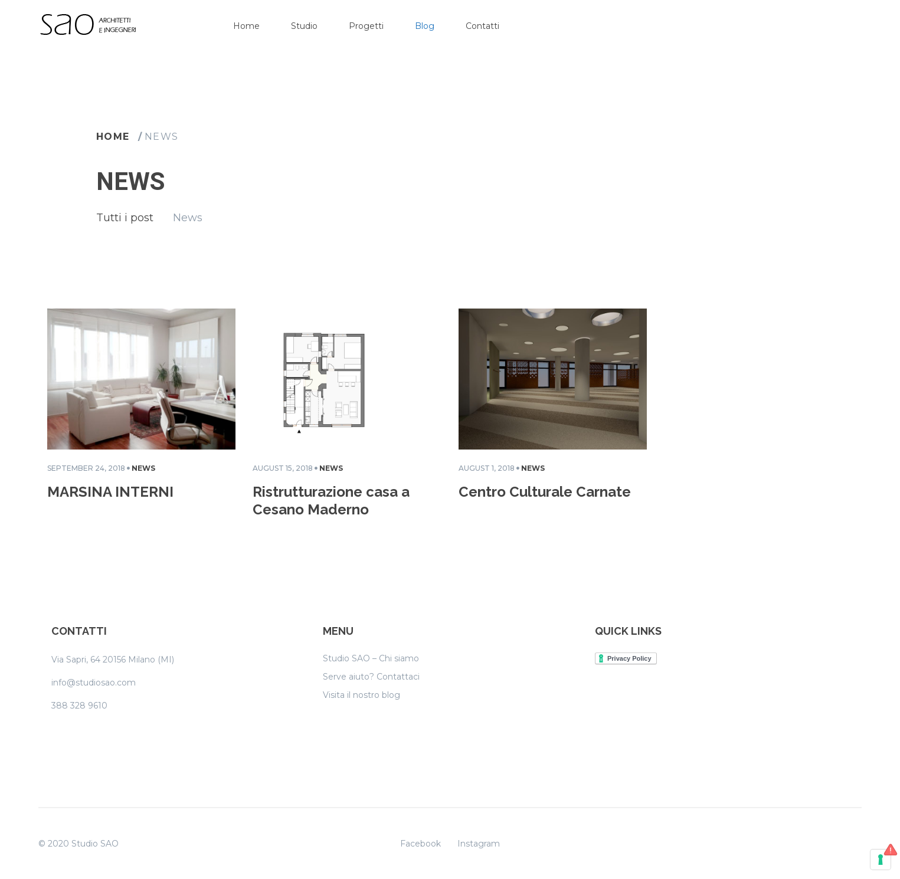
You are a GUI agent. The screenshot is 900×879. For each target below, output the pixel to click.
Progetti (366, 26)
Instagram (478, 843)
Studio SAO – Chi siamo (371, 658)
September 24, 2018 (86, 468)
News (162, 136)
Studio (304, 26)
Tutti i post (124, 217)
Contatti (482, 26)
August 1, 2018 (487, 468)
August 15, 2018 (283, 468)
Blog (424, 26)
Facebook (420, 843)
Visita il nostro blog (361, 695)
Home (246, 26)
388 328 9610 (79, 705)
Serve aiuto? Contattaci (371, 676)
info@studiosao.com (93, 682)
